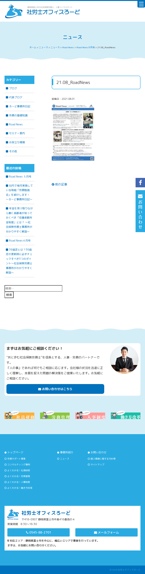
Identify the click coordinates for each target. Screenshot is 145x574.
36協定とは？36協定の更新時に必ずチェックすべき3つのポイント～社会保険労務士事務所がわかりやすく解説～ (19, 261)
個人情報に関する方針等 (103, 458)
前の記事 (59, 184)
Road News (16, 124)
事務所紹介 (66, 452)
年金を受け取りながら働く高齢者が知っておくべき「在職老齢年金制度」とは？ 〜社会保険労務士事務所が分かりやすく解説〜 (19, 220)
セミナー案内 (17, 133)
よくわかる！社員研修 (18, 470)
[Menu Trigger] (141, 4)
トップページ (15, 452)
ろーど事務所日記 (19, 106)
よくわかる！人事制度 (18, 482)
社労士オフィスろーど (129, 569)
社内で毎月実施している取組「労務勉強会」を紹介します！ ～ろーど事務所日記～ (19, 192)
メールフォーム (106, 532)
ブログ (13, 88)
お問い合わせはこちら (55, 389)
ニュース (64, 458)
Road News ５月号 (20, 176)
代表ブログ (15, 97)
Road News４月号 (20, 240)
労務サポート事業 (16, 458)
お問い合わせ (98, 452)
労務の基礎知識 (18, 115)
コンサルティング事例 (18, 464)
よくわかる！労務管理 (18, 476)
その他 (13, 151)
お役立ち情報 (17, 142)
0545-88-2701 (38, 532)
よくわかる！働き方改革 (19, 487)
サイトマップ (97, 464)
